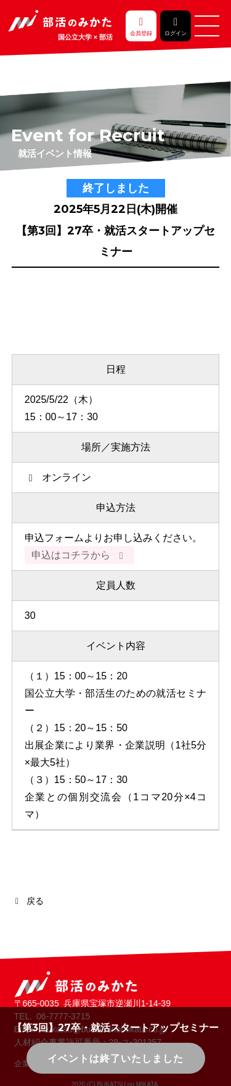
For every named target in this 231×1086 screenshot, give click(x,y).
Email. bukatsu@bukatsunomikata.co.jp (90, 1029)
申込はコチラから (79, 555)
